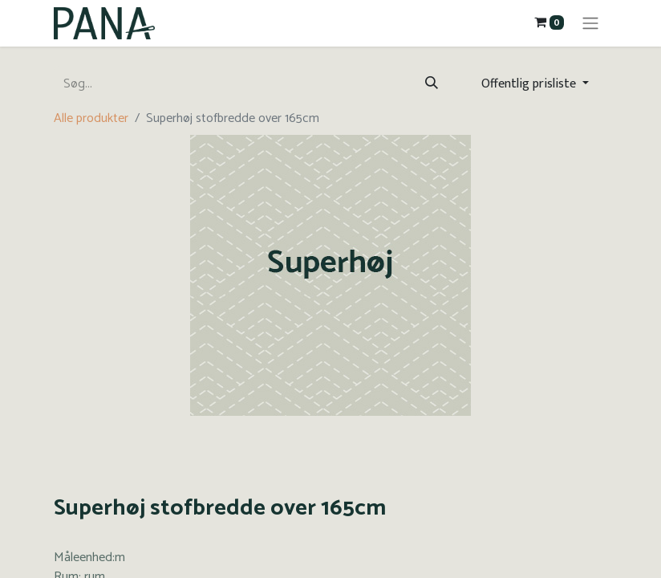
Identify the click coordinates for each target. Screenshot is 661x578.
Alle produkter (91, 118)
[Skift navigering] (590, 23)
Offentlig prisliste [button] (530, 84)
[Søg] (431, 84)
